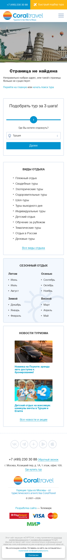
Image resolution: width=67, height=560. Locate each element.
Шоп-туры (22, 200)
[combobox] (33, 135)
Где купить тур (33, 469)
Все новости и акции (33, 419)
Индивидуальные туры (30, 211)
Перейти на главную (15, 87)
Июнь (14, 280)
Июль (14, 285)
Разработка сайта (26, 508)
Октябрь (48, 285)
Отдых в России (26, 233)
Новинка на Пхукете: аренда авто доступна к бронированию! (32, 369)
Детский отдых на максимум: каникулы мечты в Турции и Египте (33, 408)
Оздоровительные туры (31, 194)
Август (15, 291)
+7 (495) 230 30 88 (17, 4)
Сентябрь (49, 280)
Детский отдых (25, 216)
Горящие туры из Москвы (31, 490)
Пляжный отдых (26, 178)
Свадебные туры (26, 183)
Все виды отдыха (33, 248)
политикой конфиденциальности (33, 551)
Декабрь (16, 304)
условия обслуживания (41, 540)
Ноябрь (48, 291)
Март (47, 304)
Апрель (48, 310)
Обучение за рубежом (30, 222)
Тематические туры (28, 227)
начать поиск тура (43, 87)
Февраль (16, 315)
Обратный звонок (48, 459)
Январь (15, 310)
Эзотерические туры (29, 189)
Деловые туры (25, 238)
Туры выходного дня (28, 205)
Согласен (33, 555)
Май (46, 315)
